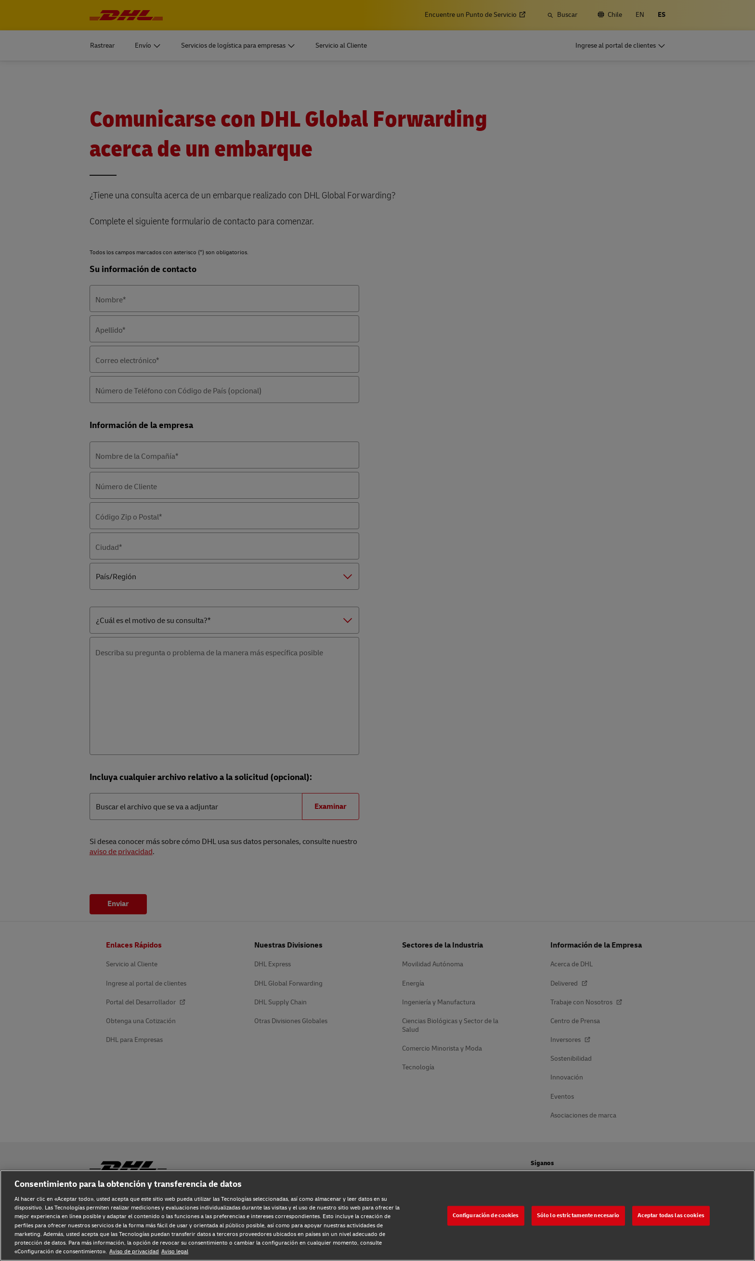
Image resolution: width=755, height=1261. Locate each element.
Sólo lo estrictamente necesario (578, 1215)
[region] (377, 1215)
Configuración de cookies (486, 1215)
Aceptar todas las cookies (671, 1215)
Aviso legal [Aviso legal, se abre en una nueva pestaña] (174, 1251)
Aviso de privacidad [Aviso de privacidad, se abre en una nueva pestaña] (134, 1251)
